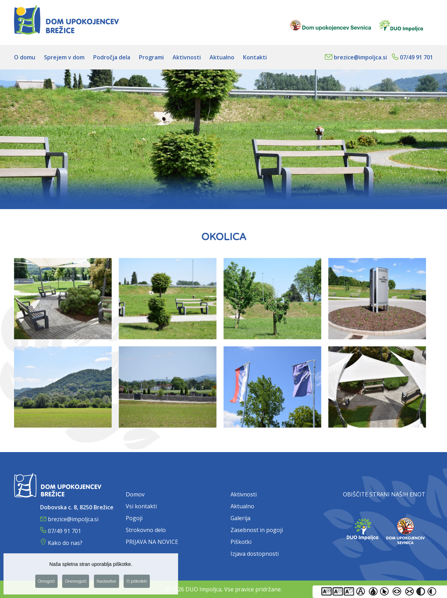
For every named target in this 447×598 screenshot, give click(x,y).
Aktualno (242, 506)
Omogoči (46, 583)
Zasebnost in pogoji (256, 530)
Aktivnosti (243, 494)
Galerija (240, 518)
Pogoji (134, 518)
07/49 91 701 (416, 57)
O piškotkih (136, 583)
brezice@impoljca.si (360, 57)
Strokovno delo (146, 530)
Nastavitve (106, 583)
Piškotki (240, 542)
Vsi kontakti (141, 506)
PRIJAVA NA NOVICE (152, 542)
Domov (135, 494)
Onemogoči (75, 583)
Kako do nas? (65, 543)
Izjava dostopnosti (254, 554)
